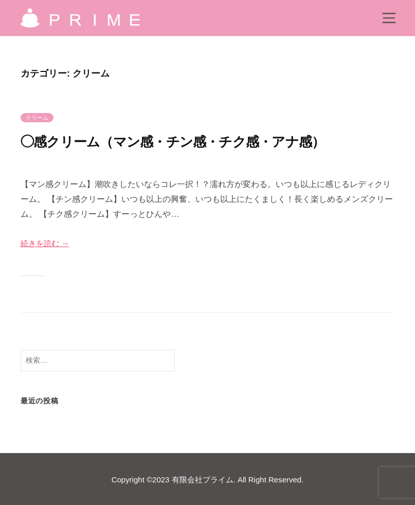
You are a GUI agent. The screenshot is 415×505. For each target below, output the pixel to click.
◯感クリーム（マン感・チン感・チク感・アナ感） (196, 141)
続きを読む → (46, 243)
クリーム (37, 118)
